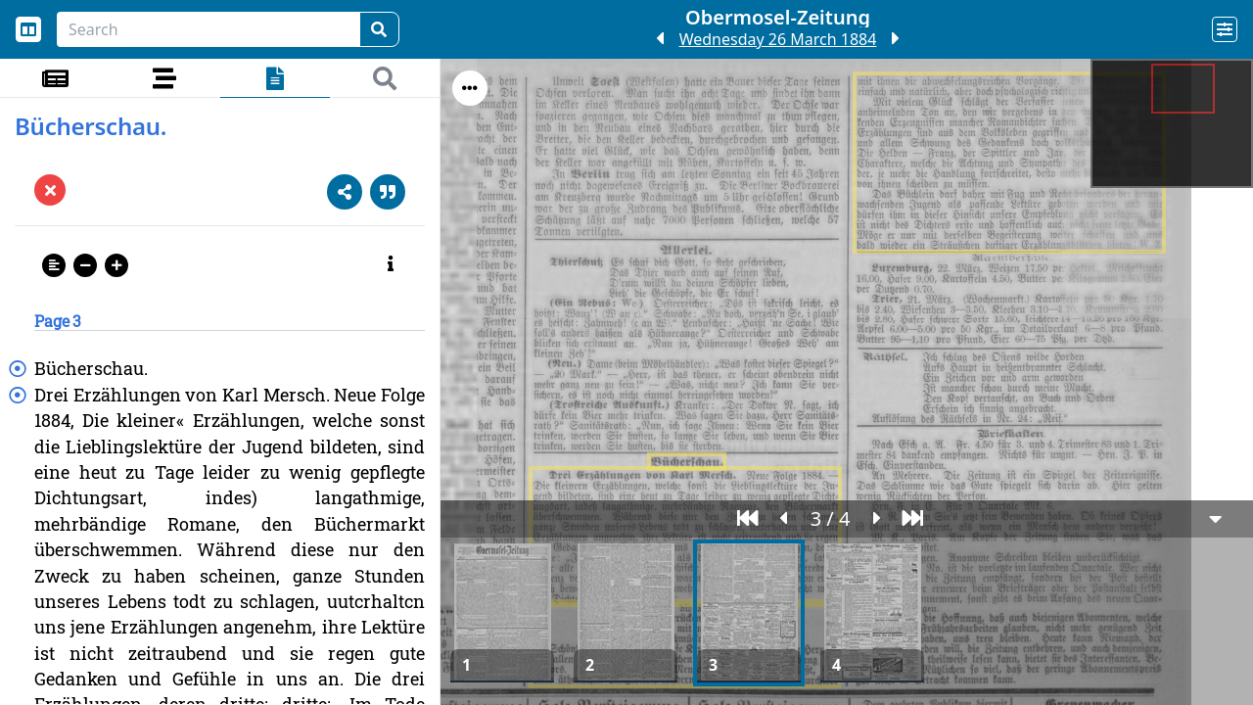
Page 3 (57, 320)
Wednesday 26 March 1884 (778, 39)
